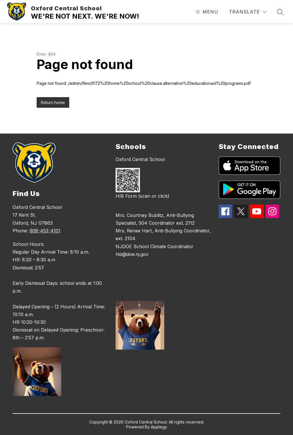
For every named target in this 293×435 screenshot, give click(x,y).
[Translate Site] (247, 11)
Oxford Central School (140, 159)
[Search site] (280, 12)
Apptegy (159, 426)
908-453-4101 (44, 231)
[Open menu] (206, 11)
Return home (53, 102)
